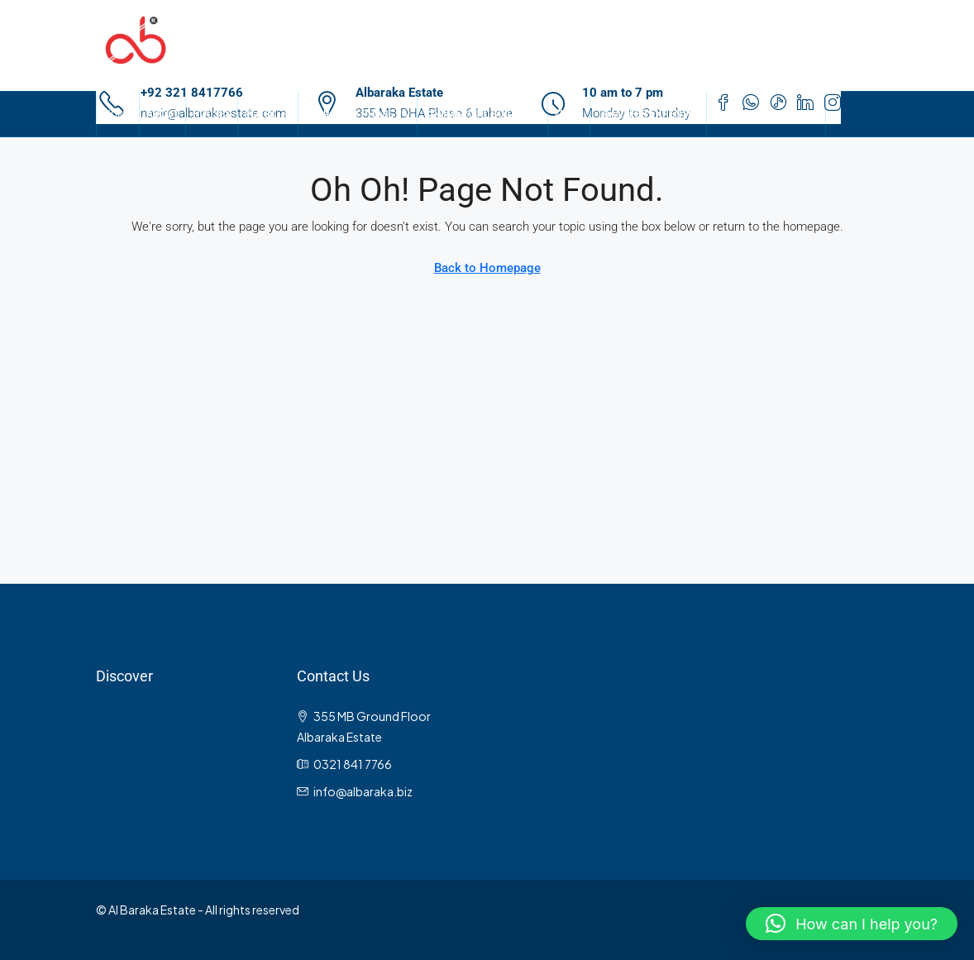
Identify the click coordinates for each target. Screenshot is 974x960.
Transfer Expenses (648, 114)
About (162, 114)
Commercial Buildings (482, 114)
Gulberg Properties (766, 114)
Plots (260, 114)
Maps (569, 114)
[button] (851, 923)
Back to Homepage (487, 267)
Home (117, 114)
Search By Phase (349, 114)
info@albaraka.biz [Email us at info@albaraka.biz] (363, 791)
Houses (212, 114)
